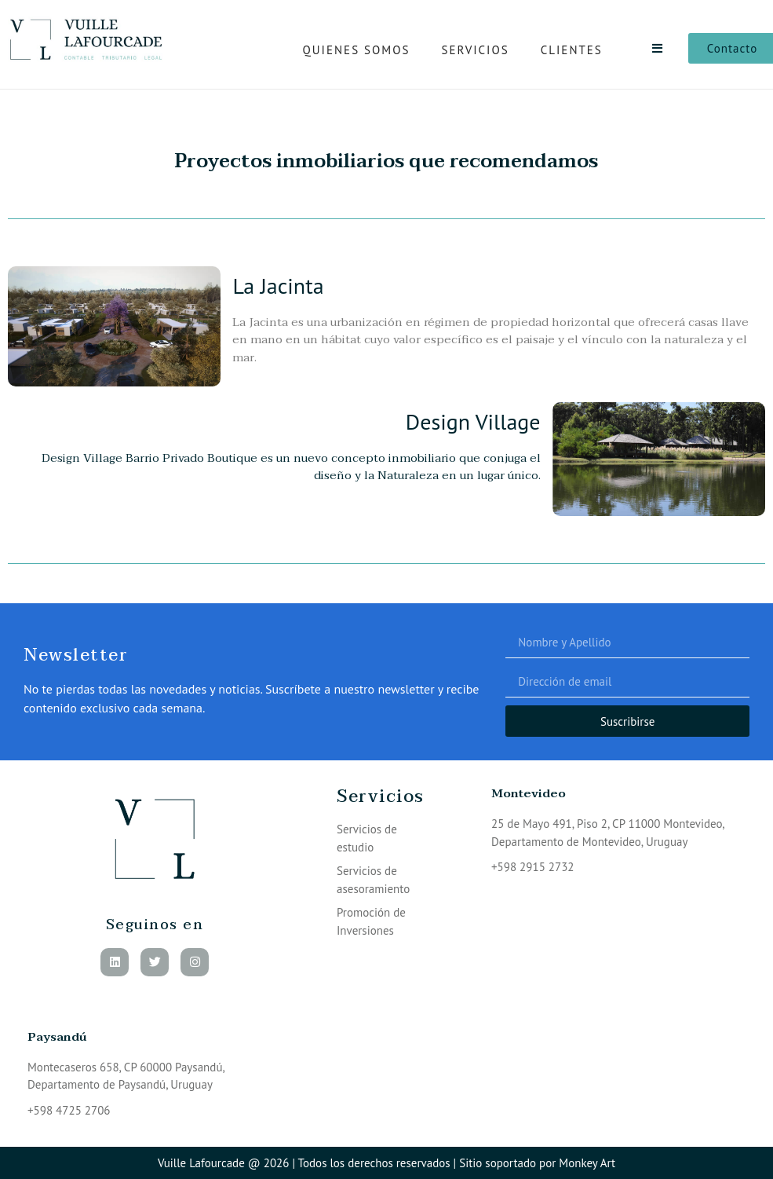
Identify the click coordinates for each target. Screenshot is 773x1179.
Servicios (475, 49)
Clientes (572, 49)
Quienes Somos (356, 49)
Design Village (473, 421)
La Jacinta (277, 285)
